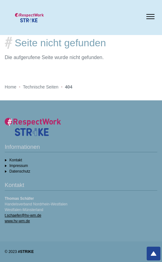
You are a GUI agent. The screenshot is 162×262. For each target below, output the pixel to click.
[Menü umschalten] (150, 17)
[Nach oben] (153, 253)
